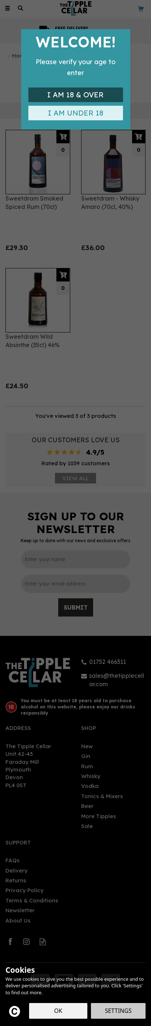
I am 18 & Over (75, 94)
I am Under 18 (75, 112)
